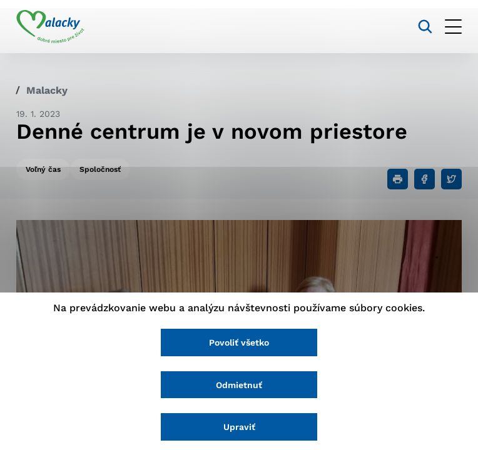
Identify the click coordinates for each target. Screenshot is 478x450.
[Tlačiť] (397, 179)
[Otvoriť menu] (453, 26)
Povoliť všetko (239, 343)
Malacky (47, 90)
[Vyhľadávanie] (425, 26)
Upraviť (239, 427)
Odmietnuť (239, 385)
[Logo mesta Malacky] (50, 27)
